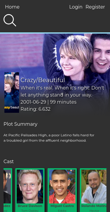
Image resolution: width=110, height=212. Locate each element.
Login (75, 7)
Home (12, 7)
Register (95, 7)
